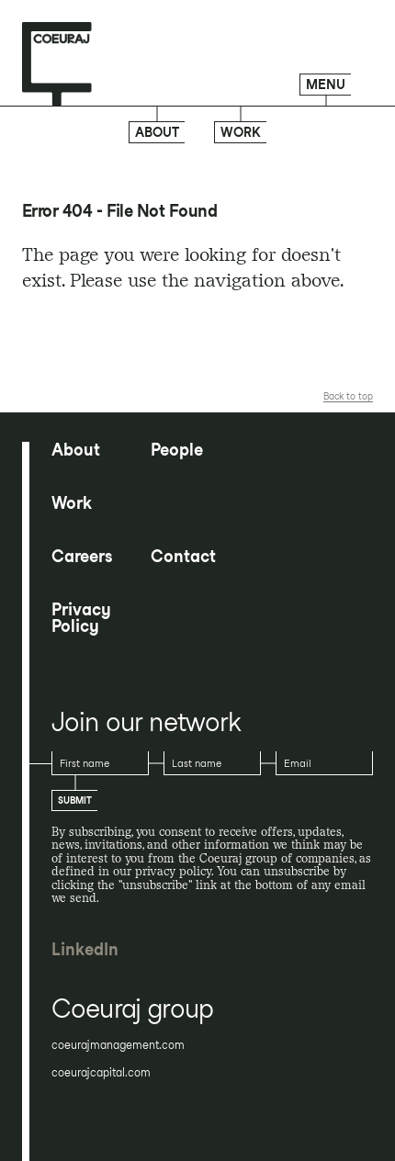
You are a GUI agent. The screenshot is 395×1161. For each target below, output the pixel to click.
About (157, 132)
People (177, 450)
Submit (75, 800)
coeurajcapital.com (101, 1072)
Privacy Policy (81, 618)
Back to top (348, 395)
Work (240, 132)
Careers (81, 556)
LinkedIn (84, 949)
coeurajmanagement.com (118, 1045)
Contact (183, 556)
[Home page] (57, 65)
